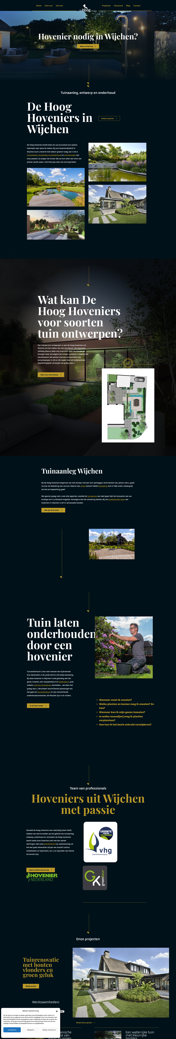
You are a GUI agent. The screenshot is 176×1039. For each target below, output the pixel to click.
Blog (128, 5)
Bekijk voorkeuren (49, 1030)
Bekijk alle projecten (85, 1022)
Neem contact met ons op (40, 870)
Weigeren (30, 1030)
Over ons (49, 5)
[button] (57, 1011)
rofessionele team (117, 499)
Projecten (106, 5)
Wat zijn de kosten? (53, 510)
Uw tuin (59, 5)
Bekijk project (31, 986)
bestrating (103, 486)
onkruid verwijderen (42, 685)
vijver (83, 486)
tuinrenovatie (70, 155)
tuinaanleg (43, 155)
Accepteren (12, 1030)
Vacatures (118, 5)
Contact (136, 5)
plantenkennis (50, 844)
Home (38, 5)
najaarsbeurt (63, 682)
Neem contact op (88, 46)
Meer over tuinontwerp (51, 375)
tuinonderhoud (54, 155)
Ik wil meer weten (38, 706)
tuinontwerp (32, 155)
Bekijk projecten (109, 119)
